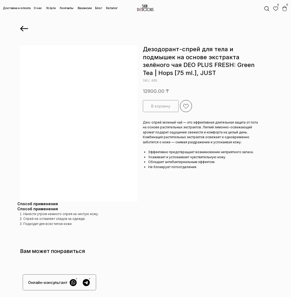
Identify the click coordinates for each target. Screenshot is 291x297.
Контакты (66, 8)
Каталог (112, 8)
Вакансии (84, 8)
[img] (275, 8)
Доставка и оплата (16, 8)
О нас (38, 8)
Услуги (51, 8)
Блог (98, 8)
